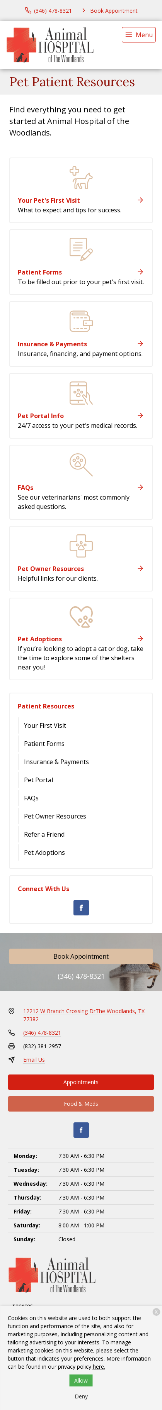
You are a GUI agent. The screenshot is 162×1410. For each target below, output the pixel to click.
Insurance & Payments (56, 762)
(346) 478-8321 (81, 976)
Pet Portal (38, 780)
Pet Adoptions (44, 852)
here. (99, 1366)
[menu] (139, 34)
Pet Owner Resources (55, 816)
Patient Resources (46, 706)
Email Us (34, 1059)
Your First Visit (45, 725)
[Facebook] (81, 907)
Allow (81, 1380)
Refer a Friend (44, 834)
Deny (81, 1396)
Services (22, 1305)
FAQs (31, 798)
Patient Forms (44, 743)
